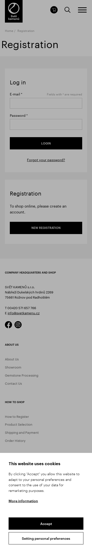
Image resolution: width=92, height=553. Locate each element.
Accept (46, 524)
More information (23, 501)
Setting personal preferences (46, 538)
